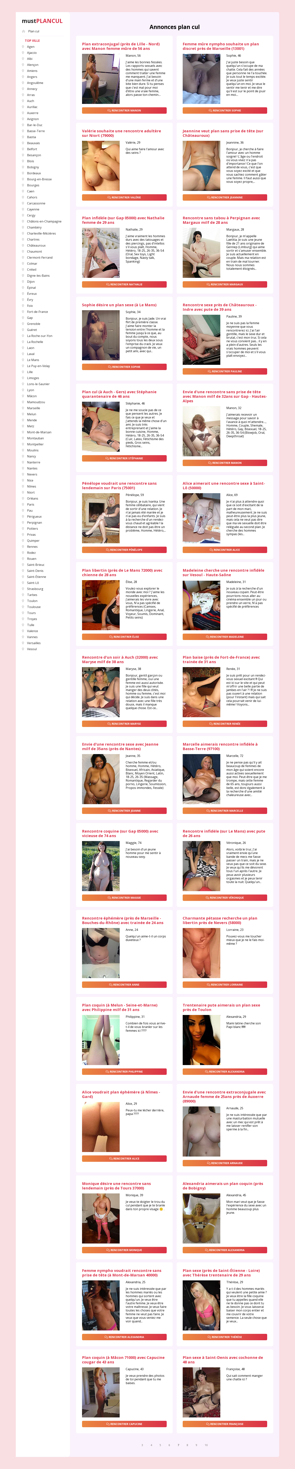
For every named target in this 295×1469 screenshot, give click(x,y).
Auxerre (30, 112)
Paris (28, 504)
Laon (28, 347)
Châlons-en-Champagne (42, 221)
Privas (29, 534)
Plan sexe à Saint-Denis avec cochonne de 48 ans (223, 1359)
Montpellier (33, 444)
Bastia (29, 137)
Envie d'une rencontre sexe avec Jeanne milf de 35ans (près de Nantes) (120, 746)
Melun (29, 414)
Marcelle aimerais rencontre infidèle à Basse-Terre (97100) (220, 746)
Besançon (31, 155)
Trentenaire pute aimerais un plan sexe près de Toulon (221, 1007)
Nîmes (29, 486)
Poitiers (30, 528)
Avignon (30, 118)
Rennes (30, 546)
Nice (27, 480)
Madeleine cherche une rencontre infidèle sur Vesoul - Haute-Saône (223, 572)
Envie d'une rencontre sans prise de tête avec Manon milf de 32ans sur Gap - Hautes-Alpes (225, 396)
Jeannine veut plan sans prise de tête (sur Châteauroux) (223, 133)
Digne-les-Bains (36, 275)
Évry (27, 299)
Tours (29, 612)
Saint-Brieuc (33, 564)
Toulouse (31, 606)
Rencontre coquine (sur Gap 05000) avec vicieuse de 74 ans (120, 833)
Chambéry (32, 227)
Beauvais (31, 143)
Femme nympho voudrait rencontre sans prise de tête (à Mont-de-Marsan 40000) (121, 1272)
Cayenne (30, 209)
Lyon (28, 390)
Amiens (29, 70)
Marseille (31, 408)
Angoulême (32, 82)
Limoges (30, 377)
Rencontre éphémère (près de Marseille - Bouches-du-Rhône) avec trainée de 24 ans (122, 920)
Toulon (29, 600)
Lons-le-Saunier (36, 384)
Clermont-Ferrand (37, 257)
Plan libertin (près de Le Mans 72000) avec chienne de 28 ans (122, 572)
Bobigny (30, 167)
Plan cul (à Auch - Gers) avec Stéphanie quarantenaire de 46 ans (119, 394)
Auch (28, 100)
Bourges (30, 185)
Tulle (28, 624)
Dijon (28, 281)
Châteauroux (34, 245)
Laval (28, 353)
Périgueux (32, 516)
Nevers (29, 474)
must (42, 21)
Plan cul (30, 31)
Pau (27, 510)
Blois (28, 161)
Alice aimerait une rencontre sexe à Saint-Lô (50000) (224, 485)
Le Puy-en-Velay (36, 365)
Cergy (28, 215)
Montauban (33, 438)
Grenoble (31, 323)
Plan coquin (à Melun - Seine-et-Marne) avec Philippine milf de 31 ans (119, 1007)
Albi (27, 58)
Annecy (29, 88)
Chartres (31, 239)
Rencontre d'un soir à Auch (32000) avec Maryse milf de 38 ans (120, 659)
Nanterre (31, 462)
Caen (28, 191)
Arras (28, 94)
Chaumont (32, 251)
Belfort (29, 149)
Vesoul (29, 649)
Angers (29, 76)
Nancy (29, 456)
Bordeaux (31, 173)
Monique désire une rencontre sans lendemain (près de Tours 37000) (116, 1185)
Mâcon (29, 396)
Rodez (29, 552)
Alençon (30, 64)
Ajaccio (29, 52)
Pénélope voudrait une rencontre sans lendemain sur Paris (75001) (119, 485)
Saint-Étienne (34, 576)
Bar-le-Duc (32, 124)
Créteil (29, 269)
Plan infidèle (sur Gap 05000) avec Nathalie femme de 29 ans (123, 220)
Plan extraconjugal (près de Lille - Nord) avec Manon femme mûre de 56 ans (121, 46)
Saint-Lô (30, 582)
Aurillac (29, 106)
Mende (29, 420)
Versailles (31, 643)
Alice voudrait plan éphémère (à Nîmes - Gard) (121, 1094)
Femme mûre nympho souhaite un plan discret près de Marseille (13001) (221, 46)
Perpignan (32, 522)
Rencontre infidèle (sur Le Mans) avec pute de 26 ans (224, 833)
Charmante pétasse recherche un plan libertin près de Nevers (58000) (220, 920)
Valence (30, 630)
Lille (27, 371)
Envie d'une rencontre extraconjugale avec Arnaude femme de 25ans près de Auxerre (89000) (224, 1096)
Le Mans (30, 359)
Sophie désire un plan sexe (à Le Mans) (119, 305)
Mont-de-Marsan (36, 432)
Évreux (29, 293)
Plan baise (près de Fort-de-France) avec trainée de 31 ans (221, 659)
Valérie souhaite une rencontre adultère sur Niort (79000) (121, 133)
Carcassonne (33, 203)
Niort (28, 492)
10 (206, 1445)
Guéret (29, 329)
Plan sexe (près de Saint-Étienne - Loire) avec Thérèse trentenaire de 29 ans (221, 1272)
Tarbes (29, 594)
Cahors (29, 197)
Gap (27, 317)
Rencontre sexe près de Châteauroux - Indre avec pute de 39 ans (220, 307)
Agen (28, 46)
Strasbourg (32, 588)
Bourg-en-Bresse (37, 179)
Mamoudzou (33, 402)
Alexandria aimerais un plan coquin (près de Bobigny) (223, 1185)
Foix (27, 305)
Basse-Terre (33, 131)
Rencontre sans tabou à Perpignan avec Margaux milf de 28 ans (221, 220)
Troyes (29, 618)
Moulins (30, 450)
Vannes (30, 636)
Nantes (29, 468)
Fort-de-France (35, 311)
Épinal (29, 287)
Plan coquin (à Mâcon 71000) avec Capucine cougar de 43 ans (123, 1359)
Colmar (29, 263)
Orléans (30, 498)
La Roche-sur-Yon (37, 335)
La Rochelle (32, 341)
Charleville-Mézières (39, 233)
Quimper (31, 540)
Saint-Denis (32, 570)
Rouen (29, 558)
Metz (28, 426)
